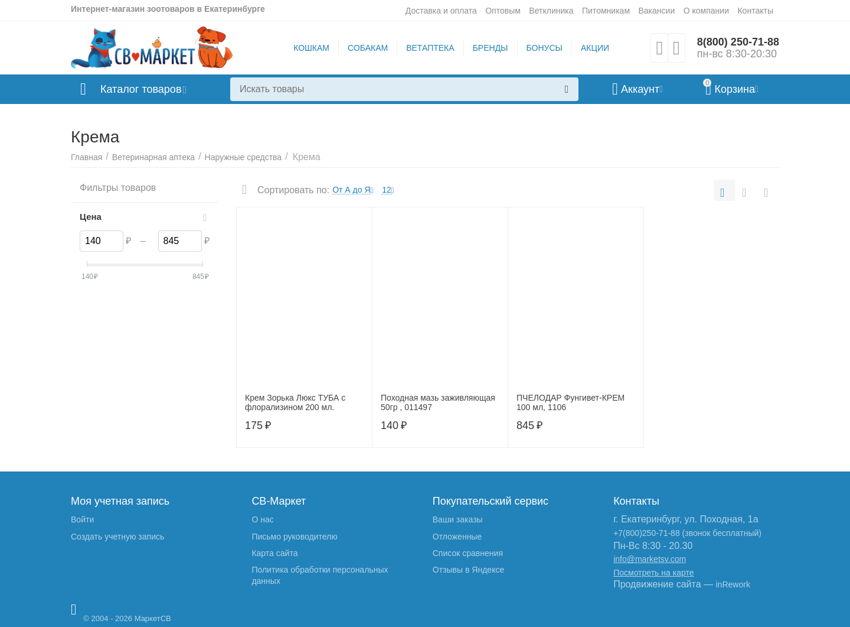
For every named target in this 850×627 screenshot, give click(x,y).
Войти (82, 519)
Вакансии (656, 10)
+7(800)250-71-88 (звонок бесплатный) (687, 533)
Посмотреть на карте (653, 572)
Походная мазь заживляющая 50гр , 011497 (438, 402)
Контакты (755, 10)
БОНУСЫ (545, 48)
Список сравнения (468, 553)
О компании (706, 10)
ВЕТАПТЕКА (430, 48)
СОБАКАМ (368, 48)
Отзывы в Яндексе (468, 569)
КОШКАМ (311, 48)
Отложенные (457, 536)
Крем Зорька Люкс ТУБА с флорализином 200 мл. (295, 402)
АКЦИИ (595, 48)
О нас (262, 519)
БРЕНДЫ (490, 48)
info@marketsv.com (649, 559)
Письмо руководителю (294, 536)
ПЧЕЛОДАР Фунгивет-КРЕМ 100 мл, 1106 (570, 402)
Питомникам (606, 10)
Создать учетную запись (117, 536)
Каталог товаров (140, 89)
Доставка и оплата (441, 10)
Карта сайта (274, 553)
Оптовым (503, 10)
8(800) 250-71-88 (738, 42)
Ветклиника (551, 10)
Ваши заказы (458, 519)
